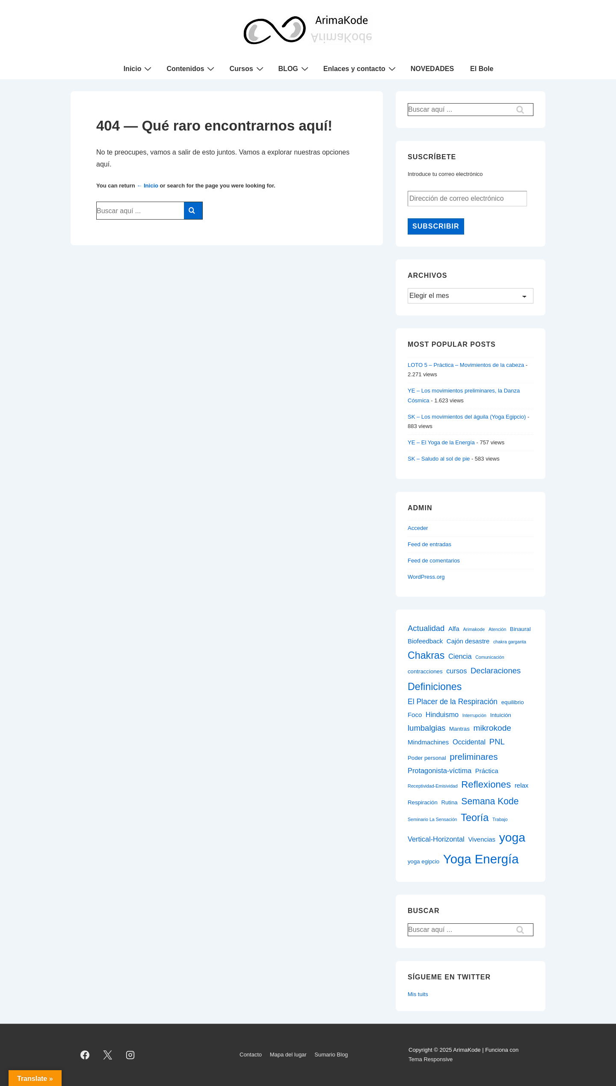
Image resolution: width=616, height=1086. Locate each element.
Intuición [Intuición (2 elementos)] (500, 715)
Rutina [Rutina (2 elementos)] (449, 802)
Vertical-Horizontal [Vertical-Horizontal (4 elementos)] (436, 839)
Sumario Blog (331, 1054)
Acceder (418, 528)
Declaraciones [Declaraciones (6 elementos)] (496, 670)
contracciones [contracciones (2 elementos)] (425, 671)
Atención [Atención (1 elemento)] (497, 629)
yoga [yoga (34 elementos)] (512, 837)
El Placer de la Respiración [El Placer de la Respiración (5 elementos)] (453, 701)
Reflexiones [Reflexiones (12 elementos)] (486, 784)
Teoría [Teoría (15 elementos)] (475, 817)
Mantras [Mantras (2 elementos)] (459, 729)
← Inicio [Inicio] (147, 185)
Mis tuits (418, 994)
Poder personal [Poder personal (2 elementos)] (427, 758)
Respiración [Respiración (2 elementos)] (423, 802)
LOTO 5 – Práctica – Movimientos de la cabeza (466, 365)
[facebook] (85, 1055)
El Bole (481, 68)
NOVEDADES (432, 68)
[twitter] (108, 1055)
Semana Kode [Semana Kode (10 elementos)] (489, 801)
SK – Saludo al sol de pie (439, 458)
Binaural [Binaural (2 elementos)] (520, 629)
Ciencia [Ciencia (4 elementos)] (460, 656)
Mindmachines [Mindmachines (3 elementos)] (428, 742)
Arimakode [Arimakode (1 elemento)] (474, 629)
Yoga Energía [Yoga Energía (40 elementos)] (481, 859)
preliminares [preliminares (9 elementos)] (474, 757)
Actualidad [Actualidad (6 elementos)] (426, 628)
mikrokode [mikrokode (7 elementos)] (492, 727)
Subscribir (435, 226)
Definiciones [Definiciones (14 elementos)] (435, 686)
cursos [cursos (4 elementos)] (456, 671)
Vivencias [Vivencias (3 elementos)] (481, 839)
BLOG (294, 68)
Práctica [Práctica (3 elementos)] (486, 770)
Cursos (247, 68)
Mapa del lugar (288, 1054)
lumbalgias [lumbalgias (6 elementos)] (426, 727)
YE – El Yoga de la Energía (441, 442)
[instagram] (130, 1055)
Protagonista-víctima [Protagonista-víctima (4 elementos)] (439, 770)
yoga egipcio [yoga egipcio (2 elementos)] (423, 861)
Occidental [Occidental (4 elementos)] (469, 742)
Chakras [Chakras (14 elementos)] (426, 655)
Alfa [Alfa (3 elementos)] (453, 628)
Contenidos (191, 68)
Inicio (139, 68)
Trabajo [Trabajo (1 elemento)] (500, 819)
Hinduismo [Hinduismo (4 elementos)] (442, 714)
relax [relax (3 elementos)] (521, 785)
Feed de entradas (429, 544)
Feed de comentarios (434, 560)
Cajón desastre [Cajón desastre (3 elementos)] (468, 641)
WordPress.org (426, 577)
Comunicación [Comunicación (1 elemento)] (489, 657)
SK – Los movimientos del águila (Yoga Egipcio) (467, 417)
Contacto (251, 1054)
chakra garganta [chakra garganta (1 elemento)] (509, 641)
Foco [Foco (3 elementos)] (415, 714)
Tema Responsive (431, 1059)
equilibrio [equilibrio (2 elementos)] (512, 702)
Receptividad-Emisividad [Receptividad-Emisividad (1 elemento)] (433, 785)
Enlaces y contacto (360, 68)
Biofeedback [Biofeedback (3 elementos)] (425, 641)
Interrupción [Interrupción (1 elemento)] (474, 715)
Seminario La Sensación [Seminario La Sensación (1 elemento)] (432, 819)
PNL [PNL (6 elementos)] (497, 741)
